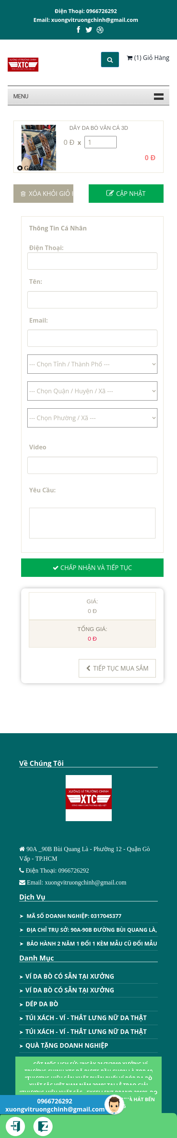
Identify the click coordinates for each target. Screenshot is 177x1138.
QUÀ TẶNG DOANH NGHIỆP (63, 1045)
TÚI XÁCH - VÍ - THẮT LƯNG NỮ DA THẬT (83, 1018)
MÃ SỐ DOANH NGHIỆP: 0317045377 (73, 915)
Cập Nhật (126, 193)
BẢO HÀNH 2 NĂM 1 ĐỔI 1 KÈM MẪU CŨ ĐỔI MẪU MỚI (98, 943)
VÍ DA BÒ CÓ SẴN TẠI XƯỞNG (66, 976)
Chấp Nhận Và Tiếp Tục (92, 567)
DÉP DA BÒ (38, 1004)
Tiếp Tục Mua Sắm (117, 668)
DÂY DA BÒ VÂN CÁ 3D (98, 128)
